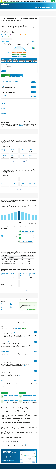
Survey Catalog (33, 4)
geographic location (20, 125)
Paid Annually (5, 41)
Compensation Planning (46, 7)
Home (1, 9)
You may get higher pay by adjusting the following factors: (9, 59)
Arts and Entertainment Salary (10, 9)
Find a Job (46, 4)
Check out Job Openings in (17, 78)
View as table (34, 41)
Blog (36, 7)
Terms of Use (40, 466)
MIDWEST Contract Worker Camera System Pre (10, 81)
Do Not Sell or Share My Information (49, 466)
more (24, 336)
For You (19, 4)
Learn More (44, 1)
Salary (4, 9)
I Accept (53, 1)
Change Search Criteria (5, 64)
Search (3, 71)
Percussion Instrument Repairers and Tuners (27, 241)
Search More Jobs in (19, 99)
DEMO (39, 7)
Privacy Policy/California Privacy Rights (30, 466)
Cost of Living (3, 113)
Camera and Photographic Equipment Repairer (10, 235)
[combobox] (19, 66)
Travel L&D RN (4, 95)
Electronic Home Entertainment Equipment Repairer (27, 234)
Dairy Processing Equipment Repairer (27, 231)
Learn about (8, 460)
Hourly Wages (3, 115)
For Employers (26, 4)
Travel (2, 370)
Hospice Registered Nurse (6, 86)
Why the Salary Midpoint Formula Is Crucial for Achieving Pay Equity (15, 444)
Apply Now (33, 82)
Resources (40, 4)
